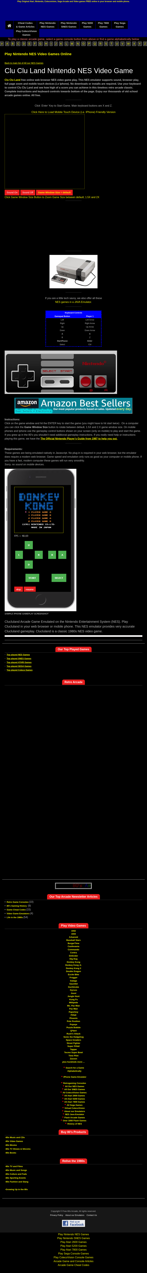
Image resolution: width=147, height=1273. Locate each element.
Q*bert (73, 1030)
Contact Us (92, 1215)
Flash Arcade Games (74, 1117)
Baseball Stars (73, 940)
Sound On (12, 192)
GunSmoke (73, 987)
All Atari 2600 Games (74, 1095)
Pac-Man (73, 1009)
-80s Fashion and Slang (16, 1182)
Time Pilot (73, 1055)
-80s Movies (11, 1145)
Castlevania (73, 946)
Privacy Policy (56, 1215)
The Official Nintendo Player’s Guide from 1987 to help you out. (79, 438)
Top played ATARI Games (19, 662)
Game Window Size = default (54, 192)
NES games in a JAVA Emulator (73, 302)
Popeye (73, 1024)
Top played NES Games (18, 654)
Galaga (73, 981)
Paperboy (73, 1012)
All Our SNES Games (74, 1089)
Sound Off (27, 192)
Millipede (73, 1002)
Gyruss (73, 990)
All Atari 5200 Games (74, 1099)
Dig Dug (73, 959)
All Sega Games (74, 1105)
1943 (73, 934)
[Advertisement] (73, 12)
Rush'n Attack (73, 1034)
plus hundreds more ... (73, 1062)
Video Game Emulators (18, 913)
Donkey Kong (73, 962)
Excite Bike (73, 974)
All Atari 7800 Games (74, 1102)
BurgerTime (73, 943)
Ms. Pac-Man (73, 1006)
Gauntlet (73, 984)
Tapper (73, 1049)
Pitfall (73, 1015)
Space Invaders (73, 1040)
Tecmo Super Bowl (73, 1052)
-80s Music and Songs (16, 1170)
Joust (73, 993)
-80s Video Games (14, 1141)
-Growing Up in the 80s (16, 1189)
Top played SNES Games (19, 658)
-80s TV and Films (14, 1166)
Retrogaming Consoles (74, 1083)
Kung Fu (73, 999)
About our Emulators (74, 1111)
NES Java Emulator (74, 1114)
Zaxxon (73, 1058)
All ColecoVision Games (74, 1092)
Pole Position (73, 1021)
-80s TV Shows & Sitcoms (18, 1149)
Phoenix (73, 1018)
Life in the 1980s (15, 917)
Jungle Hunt (73, 996)
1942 (73, 931)
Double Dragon (73, 971)
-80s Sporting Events (15, 1178)
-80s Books (10, 1153)
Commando (73, 949)
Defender (73, 956)
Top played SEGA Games (19, 666)
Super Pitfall (73, 1046)
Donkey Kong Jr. (73, 965)
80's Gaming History (17, 906)
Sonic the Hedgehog (73, 1037)
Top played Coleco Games (20, 670)
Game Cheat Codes (16, 910)
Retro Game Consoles (18, 902)
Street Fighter (73, 1043)
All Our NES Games (74, 1086)
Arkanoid (73, 937)
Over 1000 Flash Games (74, 1120)
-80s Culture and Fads (16, 1174)
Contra (73, 952)
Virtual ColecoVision (75, 1108)
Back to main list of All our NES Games (24, 63)
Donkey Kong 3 (73, 968)
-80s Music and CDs (15, 1137)
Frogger (73, 977)
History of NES (74, 1124)
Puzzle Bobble (73, 1027)
